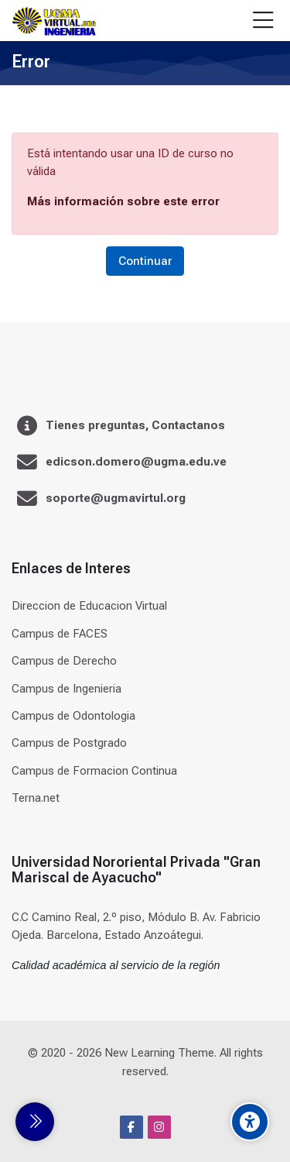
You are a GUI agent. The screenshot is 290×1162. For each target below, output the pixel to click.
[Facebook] (131, 1127)
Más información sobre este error (123, 201)
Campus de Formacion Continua (94, 771)
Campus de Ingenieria (66, 689)
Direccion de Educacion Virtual (89, 606)
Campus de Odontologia (73, 716)
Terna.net (36, 798)
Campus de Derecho (64, 661)
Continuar (145, 261)
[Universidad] (54, 21)
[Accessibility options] (249, 1121)
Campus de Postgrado (69, 743)
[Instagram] (159, 1127)
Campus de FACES (59, 634)
